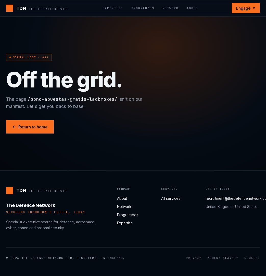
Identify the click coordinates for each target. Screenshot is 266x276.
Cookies (252, 258)
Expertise (113, 8)
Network (170, 8)
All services (170, 198)
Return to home (30, 126)
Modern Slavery (222, 258)
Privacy (193, 258)
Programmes (142, 8)
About (192, 8)
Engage (246, 8)
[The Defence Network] (37, 8)
